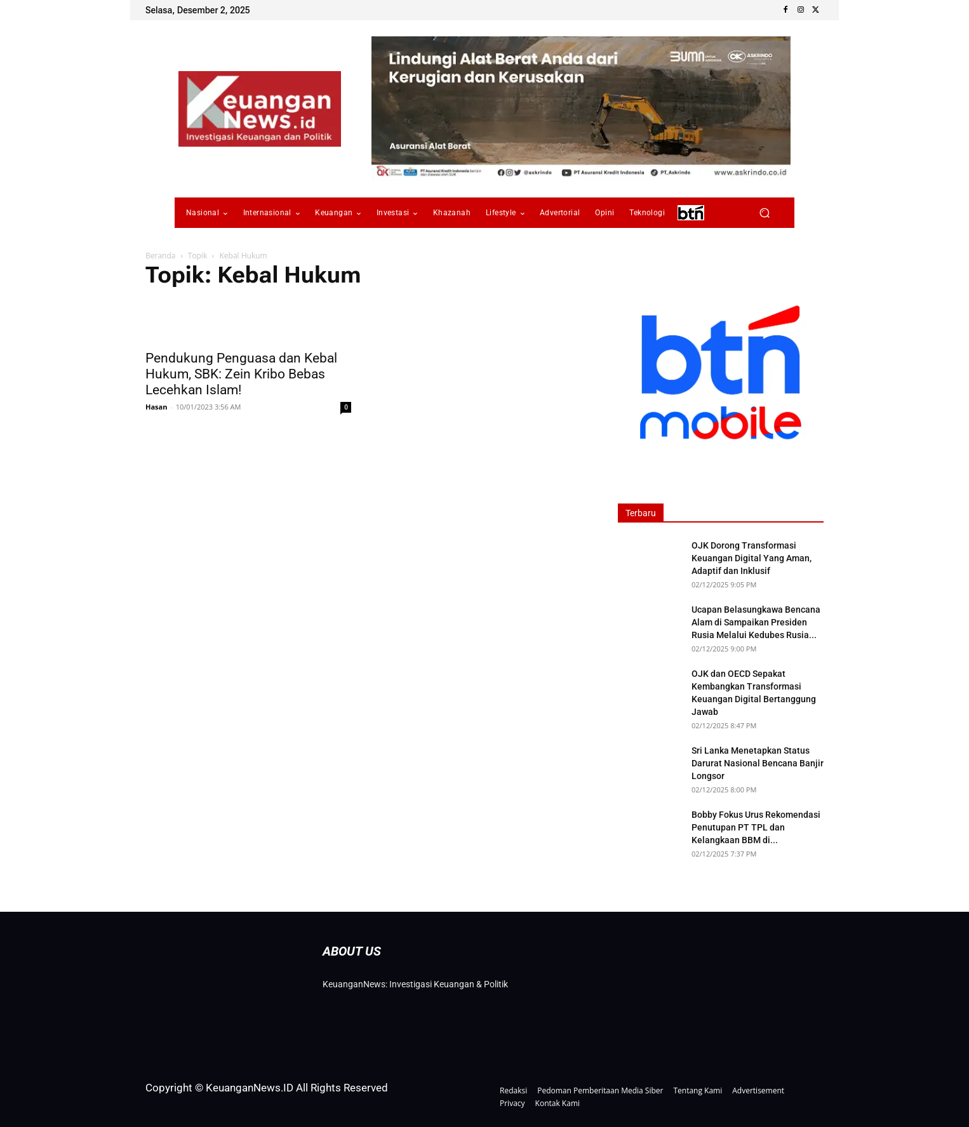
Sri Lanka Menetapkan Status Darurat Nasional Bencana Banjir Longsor (758, 763)
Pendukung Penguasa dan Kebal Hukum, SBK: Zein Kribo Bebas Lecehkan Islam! (241, 373)
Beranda (160, 255)
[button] (764, 213)
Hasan (156, 406)
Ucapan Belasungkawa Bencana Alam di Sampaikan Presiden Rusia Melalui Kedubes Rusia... (756, 622)
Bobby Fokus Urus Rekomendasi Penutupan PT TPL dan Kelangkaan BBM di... (756, 827)
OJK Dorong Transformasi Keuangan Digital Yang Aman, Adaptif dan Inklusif (752, 558)
